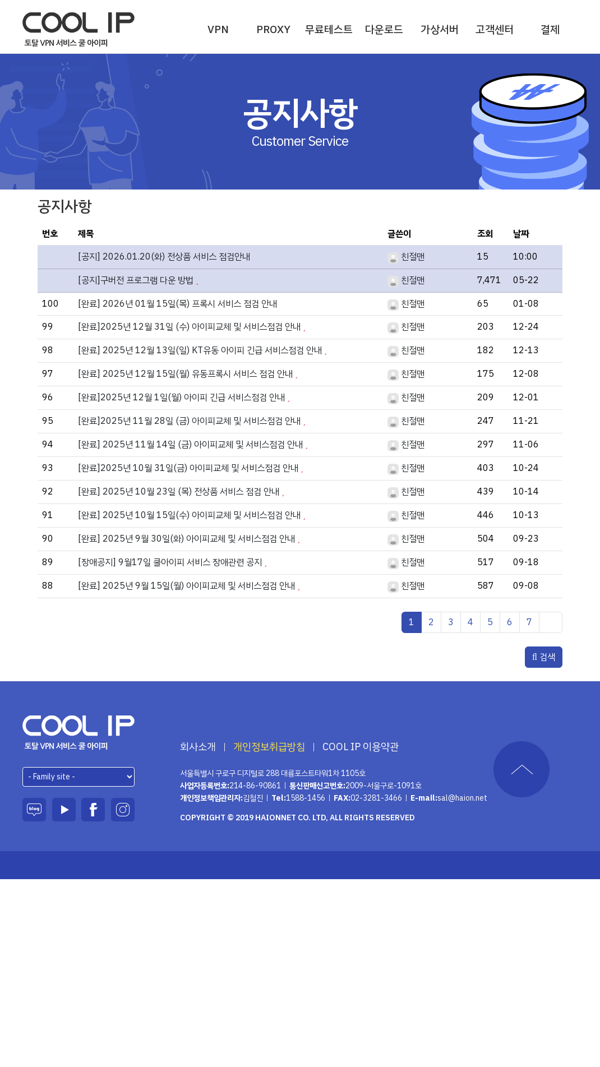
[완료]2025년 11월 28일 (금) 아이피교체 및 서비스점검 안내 (189, 421)
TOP (521, 769)
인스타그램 (123, 809)
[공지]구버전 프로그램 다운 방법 (135, 280)
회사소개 (198, 747)
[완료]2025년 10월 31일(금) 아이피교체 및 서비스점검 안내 (188, 468)
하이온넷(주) (78, 732)
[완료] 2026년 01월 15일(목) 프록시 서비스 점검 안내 (177, 304)
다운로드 (384, 29)
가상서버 (440, 29)
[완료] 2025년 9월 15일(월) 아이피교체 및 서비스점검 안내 (186, 586)
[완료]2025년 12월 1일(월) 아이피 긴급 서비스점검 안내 (181, 397)
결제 (550, 29)
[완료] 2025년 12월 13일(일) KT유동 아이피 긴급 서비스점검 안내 (200, 350)
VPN (218, 29)
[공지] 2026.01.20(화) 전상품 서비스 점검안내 (164, 257)
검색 (543, 657)
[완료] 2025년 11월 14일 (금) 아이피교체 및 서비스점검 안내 (190, 444)
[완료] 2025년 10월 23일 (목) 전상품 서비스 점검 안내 (178, 491)
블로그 (34, 809)
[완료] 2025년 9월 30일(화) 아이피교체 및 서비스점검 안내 (186, 539)
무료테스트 (329, 29)
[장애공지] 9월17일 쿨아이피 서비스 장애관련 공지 (170, 562)
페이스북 (93, 809)
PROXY (273, 29)
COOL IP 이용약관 (360, 747)
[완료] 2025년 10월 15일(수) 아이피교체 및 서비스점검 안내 (189, 515)
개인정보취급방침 (269, 747)
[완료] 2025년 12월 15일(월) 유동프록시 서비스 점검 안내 (185, 374)
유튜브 (64, 809)
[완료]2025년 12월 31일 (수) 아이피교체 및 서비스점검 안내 (189, 327)
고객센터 (495, 29)
